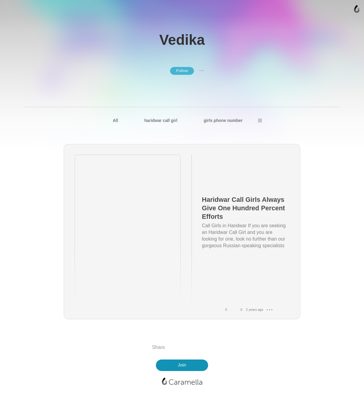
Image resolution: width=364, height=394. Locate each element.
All (115, 120)
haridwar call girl (161, 120)
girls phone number (223, 120)
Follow (182, 70)
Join (182, 364)
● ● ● (201, 71)
